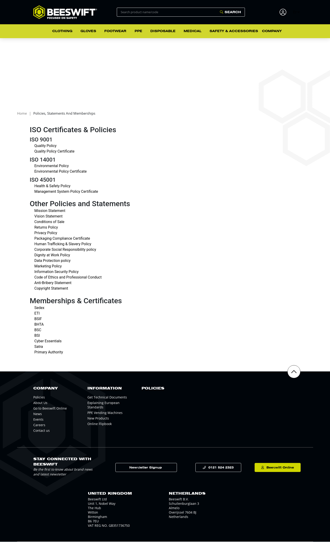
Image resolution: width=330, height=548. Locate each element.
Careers (39, 431)
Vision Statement (48, 222)
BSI (37, 342)
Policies (39, 403)
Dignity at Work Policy (52, 261)
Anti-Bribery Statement (52, 289)
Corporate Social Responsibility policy (65, 256)
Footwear (115, 31)
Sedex (39, 314)
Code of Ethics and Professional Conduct (68, 284)
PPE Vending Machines (105, 419)
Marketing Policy (48, 272)
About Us (40, 409)
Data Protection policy (52, 267)
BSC (37, 336)
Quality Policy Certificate (54, 157)
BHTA (39, 330)
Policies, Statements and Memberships (64, 120)
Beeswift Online (276, 473)
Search (233, 12)
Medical (192, 31)
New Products (98, 424)
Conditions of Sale (49, 228)
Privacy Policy (45, 239)
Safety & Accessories (234, 31)
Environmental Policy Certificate (60, 177)
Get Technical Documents (107, 403)
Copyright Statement (51, 295)
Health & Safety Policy (52, 192)
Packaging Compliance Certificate (62, 245)
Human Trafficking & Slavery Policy (62, 250)
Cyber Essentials (48, 347)
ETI (37, 319)
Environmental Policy (51, 172)
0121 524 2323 (218, 473)
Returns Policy (46, 234)
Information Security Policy (56, 278)
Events (38, 425)
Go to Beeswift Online (50, 414)
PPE (138, 31)
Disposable (163, 31)
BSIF (38, 325)
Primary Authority (48, 358)
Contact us (41, 437)
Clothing (62, 31)
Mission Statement (49, 217)
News (37, 420)
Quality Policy (45, 152)
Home (22, 120)
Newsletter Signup (158, 473)
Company (272, 31)
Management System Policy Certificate (66, 198)
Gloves (88, 31)
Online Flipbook (99, 430)
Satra (38, 353)
